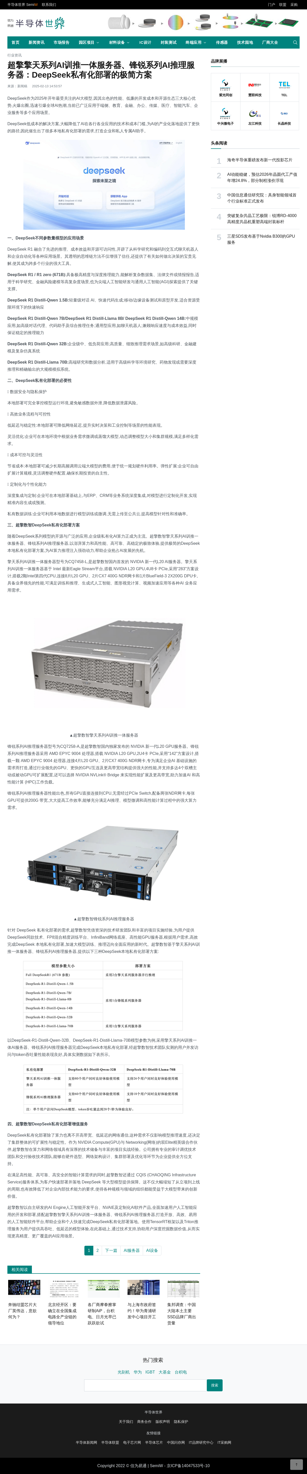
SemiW (156, 1466)
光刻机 (124, 1372)
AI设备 (152, 1250)
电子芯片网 (132, 1442)
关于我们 (126, 1422)
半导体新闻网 (86, 1442)
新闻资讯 (36, 42)
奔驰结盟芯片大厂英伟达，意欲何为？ (22, 1311)
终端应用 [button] (193, 42)
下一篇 (111, 1250)
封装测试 (168, 42)
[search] (295, 42)
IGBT (150, 1372)
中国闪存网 (176, 1442)
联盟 (282, 5)
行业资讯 (14, 55)
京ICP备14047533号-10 (188, 1466)
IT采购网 (224, 1442)
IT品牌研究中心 (201, 1442)
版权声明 (163, 1422)
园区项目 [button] (87, 42)
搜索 (214, 1385)
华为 (138, 1372)
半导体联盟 (110, 1442)
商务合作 (144, 1422)
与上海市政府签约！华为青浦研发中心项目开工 (141, 1311)
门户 (271, 5)
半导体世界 (153, 1412)
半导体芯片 (154, 1442)
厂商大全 (270, 42)
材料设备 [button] (117, 42)
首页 (15, 42)
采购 (294, 5)
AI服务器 (132, 1250)
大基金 (165, 1372)
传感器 (222, 42)
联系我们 (49, 5)
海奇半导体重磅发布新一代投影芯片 (259, 160)
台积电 (181, 1372)
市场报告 (61, 42)
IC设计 (145, 42)
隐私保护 (181, 1422)
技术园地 (245, 42)
